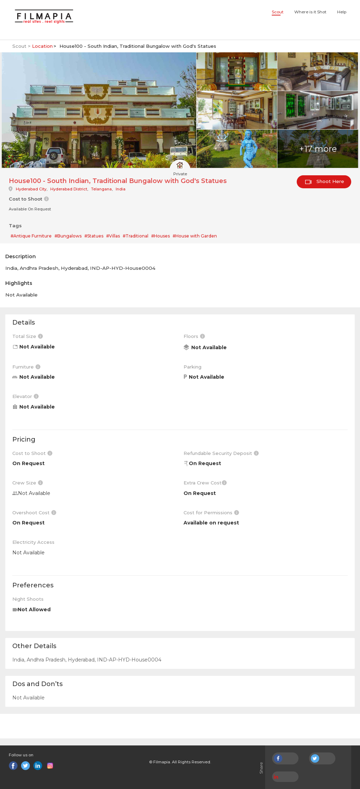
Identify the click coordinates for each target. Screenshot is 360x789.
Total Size (27, 336)
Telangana (101, 189)
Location (42, 46)
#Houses (160, 236)
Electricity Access (33, 542)
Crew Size (27, 482)
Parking (192, 367)
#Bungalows (68, 236)
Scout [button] (277, 11)
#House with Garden (195, 236)
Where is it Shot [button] (310, 11)
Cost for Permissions (211, 512)
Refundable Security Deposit (221, 453)
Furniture (26, 367)
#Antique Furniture (31, 236)
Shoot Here (324, 181)
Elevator (25, 396)
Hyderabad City (31, 189)
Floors (194, 336)
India (121, 189)
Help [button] (341, 11)
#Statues (93, 236)
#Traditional (135, 236)
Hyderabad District (68, 189)
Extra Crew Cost (205, 482)
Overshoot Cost (34, 512)
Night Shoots (28, 599)
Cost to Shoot (32, 453)
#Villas (113, 236)
